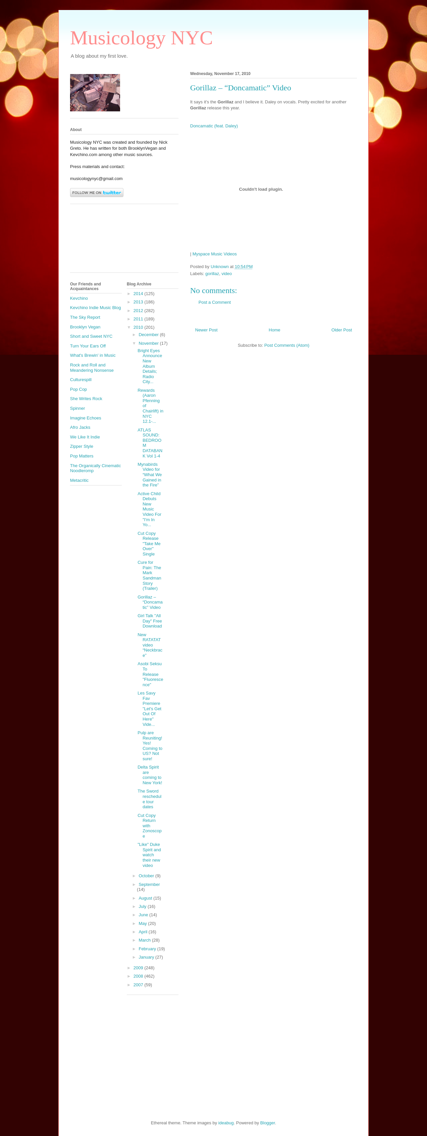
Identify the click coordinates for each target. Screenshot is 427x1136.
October (147, 875)
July (143, 906)
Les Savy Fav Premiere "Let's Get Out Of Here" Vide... (149, 709)
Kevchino (79, 298)
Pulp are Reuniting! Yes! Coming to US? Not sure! (149, 745)
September (149, 884)
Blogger (267, 1122)
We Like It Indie (85, 436)
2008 (138, 976)
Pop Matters (81, 455)
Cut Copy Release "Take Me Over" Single (148, 543)
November (149, 343)
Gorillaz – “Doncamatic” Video (149, 602)
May (143, 923)
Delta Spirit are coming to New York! (149, 775)
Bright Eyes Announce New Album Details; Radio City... (149, 366)
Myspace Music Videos (214, 253)
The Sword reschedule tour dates (149, 799)
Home (275, 329)
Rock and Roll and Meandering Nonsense (92, 367)
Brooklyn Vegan (85, 326)
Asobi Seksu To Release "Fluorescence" (150, 674)
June (144, 914)
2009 (138, 967)
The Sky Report (85, 317)
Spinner (77, 408)
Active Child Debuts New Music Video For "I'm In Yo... (149, 509)
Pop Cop (78, 389)
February (148, 948)
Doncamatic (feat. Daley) (214, 125)
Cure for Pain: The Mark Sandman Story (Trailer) (149, 575)
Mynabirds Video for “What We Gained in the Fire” (149, 474)
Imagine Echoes (85, 417)
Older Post (342, 329)
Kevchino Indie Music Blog (95, 307)
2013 (138, 301)
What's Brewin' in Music (92, 355)
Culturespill (80, 379)
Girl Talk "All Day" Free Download (149, 621)
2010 (138, 327)
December (149, 334)
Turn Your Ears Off (88, 345)
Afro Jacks (80, 427)
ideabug (226, 1122)
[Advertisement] (100, 241)
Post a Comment (214, 302)
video (227, 273)
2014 (138, 293)
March (145, 940)
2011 (138, 318)
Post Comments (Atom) (286, 345)
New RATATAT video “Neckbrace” (149, 645)
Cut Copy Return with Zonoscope (149, 826)
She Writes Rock (86, 398)
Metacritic (79, 480)
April (144, 931)
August (146, 898)
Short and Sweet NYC (91, 336)
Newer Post (206, 329)
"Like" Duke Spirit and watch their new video (149, 855)
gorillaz (212, 273)
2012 (138, 310)
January (147, 957)
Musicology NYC (141, 38)
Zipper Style (81, 446)
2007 (138, 984)
